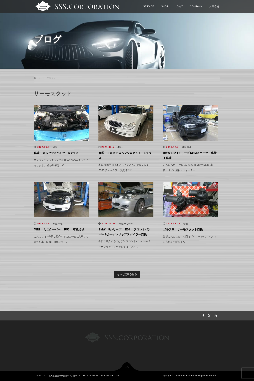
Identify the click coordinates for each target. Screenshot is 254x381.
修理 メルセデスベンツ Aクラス (56, 152)
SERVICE (148, 6)
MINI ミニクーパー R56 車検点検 (59, 229)
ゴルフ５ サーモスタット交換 (183, 229)
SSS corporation (185, 375)
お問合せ (214, 6)
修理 (55, 147)
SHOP (164, 6)
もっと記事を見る (127, 274)
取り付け (128, 223)
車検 (189, 147)
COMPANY (196, 6)
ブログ (179, 6)
